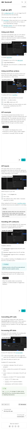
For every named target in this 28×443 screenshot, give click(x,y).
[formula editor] (19, 353)
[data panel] (20, 60)
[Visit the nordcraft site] (6, 2)
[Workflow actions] (7, 25)
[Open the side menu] (25, 2)
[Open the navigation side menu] (24, 7)
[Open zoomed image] (25, 54)
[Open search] (22, 2)
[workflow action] (22, 203)
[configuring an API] (9, 13)
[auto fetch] (9, 57)
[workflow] (15, 95)
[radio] (9, 426)
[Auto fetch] (6, 20)
